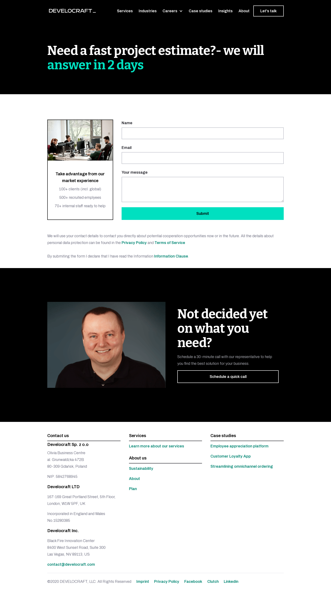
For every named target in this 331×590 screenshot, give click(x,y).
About (134, 479)
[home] (72, 11)
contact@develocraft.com (71, 564)
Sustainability (141, 468)
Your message (135, 172)
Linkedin (231, 581)
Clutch (213, 581)
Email (127, 148)
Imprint (142, 581)
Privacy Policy (134, 243)
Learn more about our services (156, 446)
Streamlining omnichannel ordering (241, 466)
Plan (133, 489)
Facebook (193, 581)
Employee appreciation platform (239, 446)
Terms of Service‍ (170, 243)
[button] (172, 10)
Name (127, 123)
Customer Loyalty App (230, 456)
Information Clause (170, 256)
